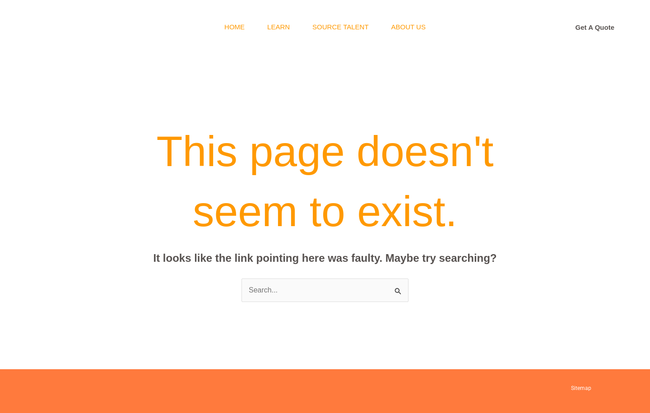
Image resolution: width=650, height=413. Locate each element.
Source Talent (340, 27)
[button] (595, 27)
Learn (278, 27)
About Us (408, 27)
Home (234, 27)
